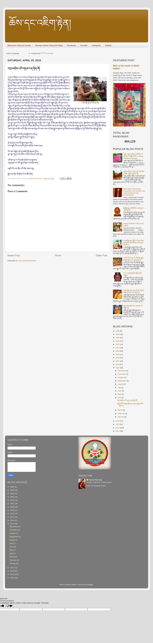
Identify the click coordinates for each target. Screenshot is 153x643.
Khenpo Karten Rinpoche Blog (49, 45)
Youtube (83, 45)
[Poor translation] (9, 606)
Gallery (108, 45)
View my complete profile (96, 486)
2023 (118, 341)
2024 (118, 338)
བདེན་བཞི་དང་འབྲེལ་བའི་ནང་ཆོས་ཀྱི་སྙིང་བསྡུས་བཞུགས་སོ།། (133, 173)
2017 (118, 361)
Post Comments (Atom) (27, 261)
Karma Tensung (95, 480)
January (121, 417)
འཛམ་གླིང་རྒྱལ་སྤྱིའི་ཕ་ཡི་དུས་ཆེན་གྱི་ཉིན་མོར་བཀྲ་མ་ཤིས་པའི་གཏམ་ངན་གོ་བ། (133, 243)
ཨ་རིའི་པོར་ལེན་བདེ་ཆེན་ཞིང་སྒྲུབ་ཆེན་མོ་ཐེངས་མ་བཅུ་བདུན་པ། (133, 259)
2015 (118, 368)
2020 (118, 351)
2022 (118, 344)
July (119, 387)
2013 (118, 424)
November (122, 374)
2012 (118, 428)
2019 (118, 354)
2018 (118, 358)
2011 (118, 431)
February (121, 413)
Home (58, 255)
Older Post (101, 255)
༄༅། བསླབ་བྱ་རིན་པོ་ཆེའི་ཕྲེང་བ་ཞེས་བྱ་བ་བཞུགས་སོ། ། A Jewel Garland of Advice (133, 156)
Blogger (90, 585)
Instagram (96, 45)
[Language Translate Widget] (17, 53)
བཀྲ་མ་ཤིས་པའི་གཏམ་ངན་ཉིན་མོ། (127, 400)
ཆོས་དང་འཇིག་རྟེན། (40, 23)
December (122, 371)
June (120, 391)
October (121, 377)
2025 (118, 334)
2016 (118, 364)
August (121, 384)
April (120, 398)
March (120, 410)
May (119, 394)
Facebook (71, 45)
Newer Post (14, 255)
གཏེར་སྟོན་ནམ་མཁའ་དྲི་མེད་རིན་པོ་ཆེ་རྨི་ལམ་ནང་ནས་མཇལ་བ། (133, 292)
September (122, 381)
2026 (118, 331)
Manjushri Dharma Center (19, 45)
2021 (118, 348)
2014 (118, 421)
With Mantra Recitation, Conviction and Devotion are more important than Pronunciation (134, 192)
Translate (47, 53)
